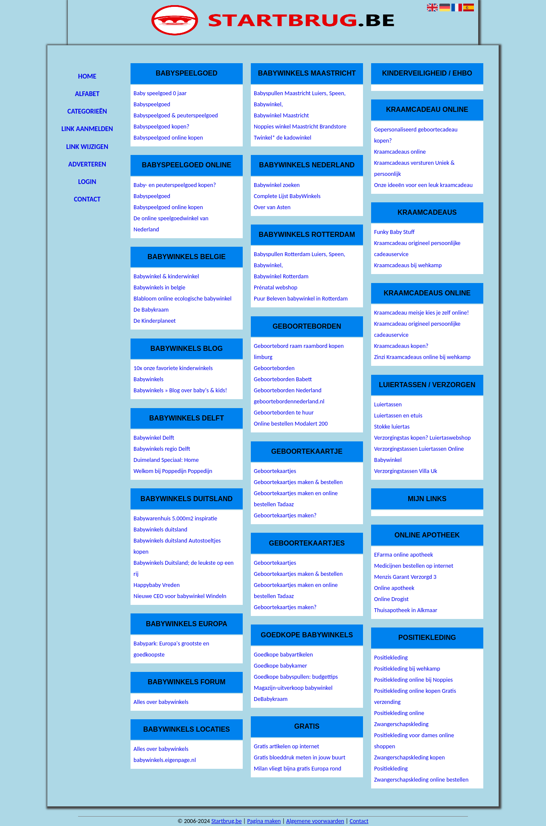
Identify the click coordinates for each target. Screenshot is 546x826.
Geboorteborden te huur (284, 412)
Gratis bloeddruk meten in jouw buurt (300, 757)
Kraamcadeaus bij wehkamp (407, 265)
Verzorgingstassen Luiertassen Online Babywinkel (419, 454)
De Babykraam (151, 309)
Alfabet (87, 94)
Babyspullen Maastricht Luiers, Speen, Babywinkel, (300, 99)
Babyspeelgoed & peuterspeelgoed (176, 115)
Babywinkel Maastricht (281, 115)
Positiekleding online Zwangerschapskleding (401, 718)
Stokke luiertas (392, 426)
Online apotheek (394, 588)
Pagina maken (264, 821)
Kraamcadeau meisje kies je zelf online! (421, 312)
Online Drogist (391, 599)
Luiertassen (388, 404)
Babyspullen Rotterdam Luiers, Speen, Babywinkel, (299, 260)
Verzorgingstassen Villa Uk (405, 471)
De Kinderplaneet (155, 320)
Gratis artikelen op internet (286, 746)
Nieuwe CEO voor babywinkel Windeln (180, 596)
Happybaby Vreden (157, 585)
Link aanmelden (87, 129)
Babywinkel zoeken (277, 185)
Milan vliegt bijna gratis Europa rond (297, 768)
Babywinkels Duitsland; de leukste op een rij (184, 568)
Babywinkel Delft (154, 437)
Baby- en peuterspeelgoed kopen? (175, 185)
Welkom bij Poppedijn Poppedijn (173, 471)
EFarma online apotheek (403, 554)
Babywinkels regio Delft (162, 448)
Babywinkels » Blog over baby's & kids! (180, 390)
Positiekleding (391, 657)
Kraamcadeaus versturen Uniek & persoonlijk (414, 168)
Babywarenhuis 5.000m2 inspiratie (175, 518)
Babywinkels (148, 379)
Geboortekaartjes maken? (285, 515)
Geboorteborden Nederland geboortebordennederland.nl (289, 396)
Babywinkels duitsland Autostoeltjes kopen (177, 546)
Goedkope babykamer (280, 665)
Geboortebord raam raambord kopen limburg (299, 351)
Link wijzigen (87, 147)
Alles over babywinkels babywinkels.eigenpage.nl (165, 754)
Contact (87, 199)
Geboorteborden (274, 368)
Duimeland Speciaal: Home (166, 460)
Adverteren (87, 164)
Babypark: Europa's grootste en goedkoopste (171, 649)
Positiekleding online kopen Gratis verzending (415, 696)
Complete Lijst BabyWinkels (287, 196)
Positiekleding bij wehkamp (407, 668)
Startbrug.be (226, 821)
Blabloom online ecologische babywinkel (183, 298)
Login (87, 182)
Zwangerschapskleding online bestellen (421, 779)
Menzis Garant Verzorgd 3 (405, 577)
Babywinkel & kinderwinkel (166, 276)
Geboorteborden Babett (283, 379)
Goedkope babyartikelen (283, 654)
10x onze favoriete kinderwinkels (173, 368)
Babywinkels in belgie (159, 287)
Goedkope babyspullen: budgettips (296, 676)
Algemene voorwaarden (315, 821)
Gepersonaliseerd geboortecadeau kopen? (416, 135)
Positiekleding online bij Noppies (413, 679)
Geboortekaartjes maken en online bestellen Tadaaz (296, 499)
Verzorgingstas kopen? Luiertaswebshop (422, 437)
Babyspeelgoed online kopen (168, 137)
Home (87, 76)
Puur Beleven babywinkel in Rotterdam (301, 298)
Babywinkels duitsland (160, 529)
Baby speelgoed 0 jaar (160, 93)
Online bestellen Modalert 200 (291, 423)
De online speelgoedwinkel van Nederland (171, 224)
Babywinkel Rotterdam (281, 276)
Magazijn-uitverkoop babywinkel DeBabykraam (293, 693)
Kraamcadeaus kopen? (401, 346)
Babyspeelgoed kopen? (161, 126)
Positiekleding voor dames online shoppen (414, 741)
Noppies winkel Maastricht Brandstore (300, 126)
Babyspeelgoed (152, 104)
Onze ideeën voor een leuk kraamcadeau (423, 185)
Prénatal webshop (275, 287)
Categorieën (87, 111)
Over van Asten (272, 207)
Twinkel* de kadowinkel (282, 137)
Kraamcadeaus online (400, 151)
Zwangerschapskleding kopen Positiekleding (409, 763)
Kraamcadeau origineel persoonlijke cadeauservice (417, 248)
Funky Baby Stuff (394, 232)
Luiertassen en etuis (398, 415)
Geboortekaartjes (275, 471)
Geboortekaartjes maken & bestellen (298, 482)
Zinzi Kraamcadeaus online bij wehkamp (422, 357)
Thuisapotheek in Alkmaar (405, 610)
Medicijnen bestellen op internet (413, 565)
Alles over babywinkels (161, 702)
